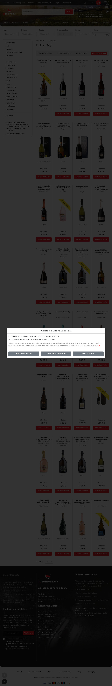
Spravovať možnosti (56, 354)
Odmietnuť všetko (24, 354)
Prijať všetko (88, 354)
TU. (99, 345)
